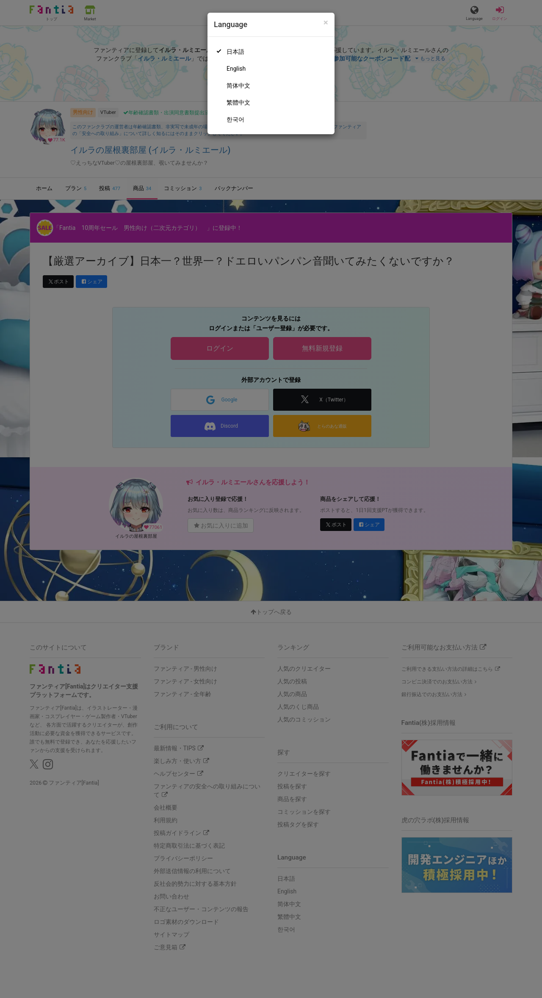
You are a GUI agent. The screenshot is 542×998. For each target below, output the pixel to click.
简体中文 (238, 85)
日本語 (235, 51)
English (236, 68)
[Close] (326, 22)
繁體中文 (238, 102)
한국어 (235, 119)
